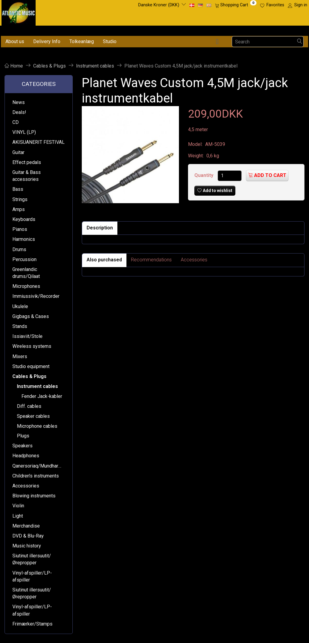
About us (14, 41)
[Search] (299, 41)
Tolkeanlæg (81, 41)
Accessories (194, 260)
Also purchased (104, 260)
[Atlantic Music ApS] (19, 11)
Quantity (204, 175)
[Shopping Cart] (235, 5)
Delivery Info (46, 41)
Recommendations (151, 260)
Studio (109, 41)
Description (100, 228)
